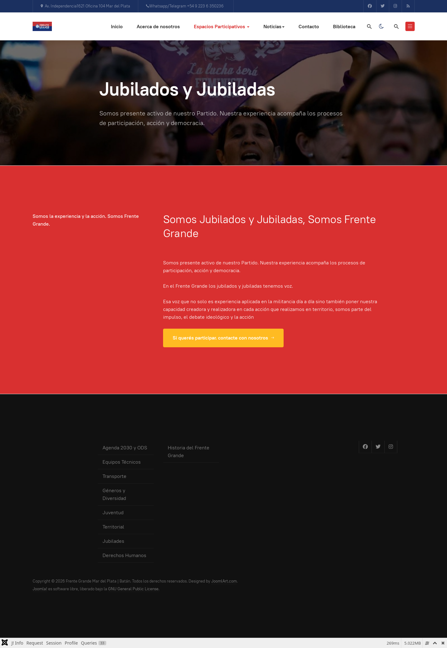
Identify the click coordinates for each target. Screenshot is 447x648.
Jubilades (113, 541)
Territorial (113, 527)
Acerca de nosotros (158, 26)
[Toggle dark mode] (381, 26)
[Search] (369, 26)
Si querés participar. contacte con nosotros (223, 338)
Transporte (114, 476)
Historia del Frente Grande (188, 451)
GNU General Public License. (133, 589)
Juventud (113, 512)
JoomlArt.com (224, 581)
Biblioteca (344, 26)
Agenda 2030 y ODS (125, 447)
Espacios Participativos (221, 26)
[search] (396, 26)
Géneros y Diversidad (114, 494)
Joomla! (40, 589)
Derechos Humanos (124, 555)
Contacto (309, 26)
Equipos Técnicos (122, 462)
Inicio (117, 26)
